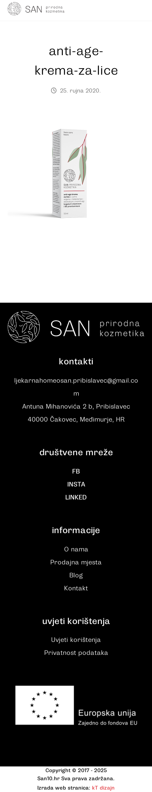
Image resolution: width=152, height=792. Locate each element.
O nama (76, 549)
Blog (76, 575)
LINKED (76, 497)
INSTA (76, 484)
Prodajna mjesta (76, 562)
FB (76, 471)
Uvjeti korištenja (76, 640)
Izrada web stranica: (63, 788)
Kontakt (76, 588)
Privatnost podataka (76, 652)
